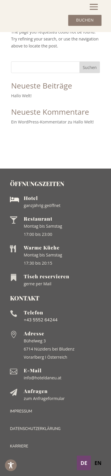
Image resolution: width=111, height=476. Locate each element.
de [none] (84, 462)
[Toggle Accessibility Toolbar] (10, 465)
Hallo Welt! (21, 95)
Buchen (84, 20)
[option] (98, 463)
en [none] (97, 462)
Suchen (90, 67)
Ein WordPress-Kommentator (39, 122)
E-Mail (32, 370)
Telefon (33, 312)
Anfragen (36, 391)
